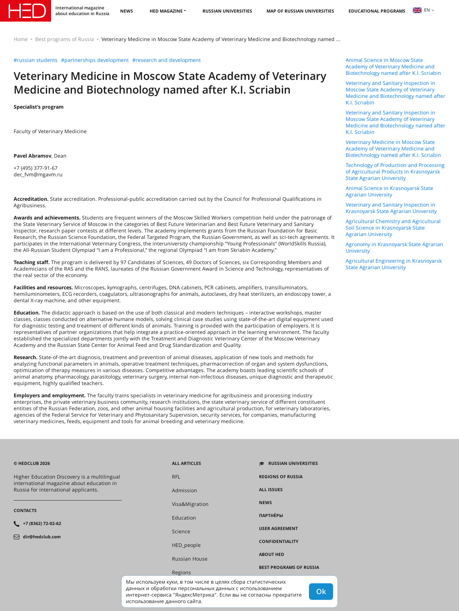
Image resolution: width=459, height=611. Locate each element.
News (126, 11)
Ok (321, 591)
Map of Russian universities (300, 11)
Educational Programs (377, 11)
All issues (271, 490)
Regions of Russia (281, 477)
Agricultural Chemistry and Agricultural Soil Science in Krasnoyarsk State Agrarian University (393, 227)
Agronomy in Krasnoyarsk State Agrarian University (394, 247)
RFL (176, 477)
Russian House (190, 559)
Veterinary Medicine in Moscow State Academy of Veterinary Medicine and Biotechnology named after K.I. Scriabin (393, 148)
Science (181, 531)
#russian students (36, 60)
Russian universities (227, 11)
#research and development (166, 60)
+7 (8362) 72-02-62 (42, 523)
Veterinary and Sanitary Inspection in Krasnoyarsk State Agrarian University (391, 208)
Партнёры (271, 516)
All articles (186, 463)
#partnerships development (95, 60)
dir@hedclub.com (42, 537)
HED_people (186, 545)
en (421, 10)
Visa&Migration (190, 504)
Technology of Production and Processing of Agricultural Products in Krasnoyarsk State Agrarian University (395, 171)
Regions (181, 572)
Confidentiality (278, 541)
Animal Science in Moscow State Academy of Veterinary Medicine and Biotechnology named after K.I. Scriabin (393, 66)
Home (21, 39)
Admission (184, 490)
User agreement (278, 528)
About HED (271, 554)
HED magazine (166, 11)
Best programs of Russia (64, 39)
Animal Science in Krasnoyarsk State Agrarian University (389, 191)
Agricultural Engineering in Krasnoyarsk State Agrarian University (394, 264)
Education (184, 518)
